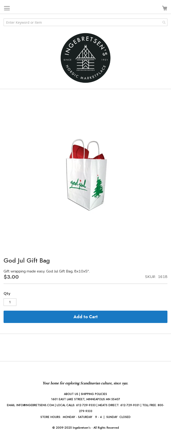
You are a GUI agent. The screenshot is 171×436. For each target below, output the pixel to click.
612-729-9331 (130, 405)
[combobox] (85, 22)
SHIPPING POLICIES (94, 394)
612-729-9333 (86, 405)
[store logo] (85, 58)
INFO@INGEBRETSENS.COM (35, 405)
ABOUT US (71, 394)
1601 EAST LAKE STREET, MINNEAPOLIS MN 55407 (85, 399)
